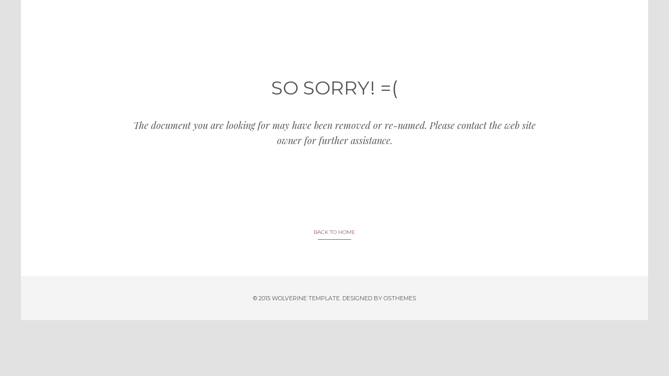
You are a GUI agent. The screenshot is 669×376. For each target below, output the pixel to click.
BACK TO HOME (334, 232)
